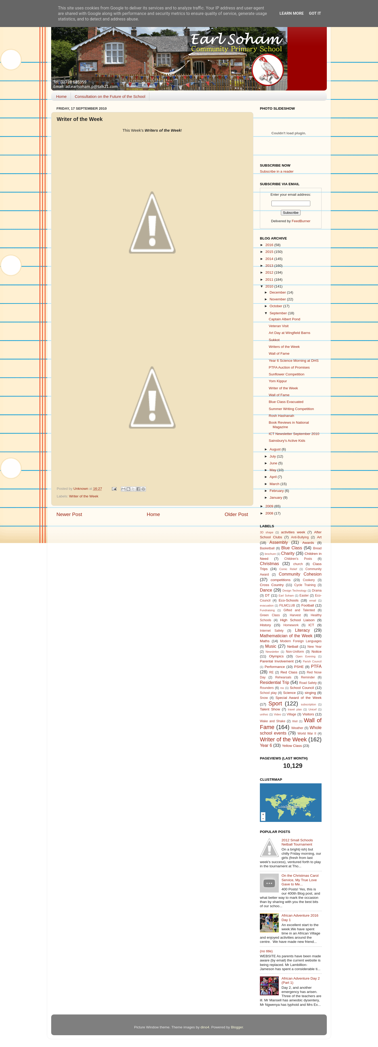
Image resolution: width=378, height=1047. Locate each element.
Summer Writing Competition (291, 409)
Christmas (269, 563)
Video (277, 714)
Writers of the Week (284, 347)
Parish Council (312, 661)
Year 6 (266, 745)
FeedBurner (301, 221)
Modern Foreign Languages (301, 641)
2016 (269, 245)
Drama (317, 590)
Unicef (312, 709)
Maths (265, 641)
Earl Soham (286, 595)
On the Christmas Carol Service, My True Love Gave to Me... (299, 880)
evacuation (267, 605)
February (277, 491)
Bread (317, 548)
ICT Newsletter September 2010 (294, 434)
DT (267, 595)
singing (310, 693)
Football (307, 605)
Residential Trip (274, 682)
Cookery (309, 580)
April (274, 477)
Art (319, 537)
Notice (317, 651)
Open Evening (306, 656)
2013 (269, 266)
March (275, 484)
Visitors (308, 714)
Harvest (295, 615)
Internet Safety (272, 631)
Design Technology (294, 590)
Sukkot (274, 340)
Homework (290, 625)
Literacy (302, 630)
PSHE (299, 667)
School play (268, 693)
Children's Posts (298, 559)
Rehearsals (283, 677)
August (276, 449)
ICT (311, 625)
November (278, 299)
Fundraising (267, 610)
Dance (266, 590)
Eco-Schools (289, 600)
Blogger (237, 1027)
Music (270, 646)
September (279, 313)
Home (61, 96)
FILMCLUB (287, 605)
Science (289, 693)
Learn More (292, 13)
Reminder (308, 677)
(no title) (266, 951)
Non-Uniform (295, 651)
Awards (308, 543)
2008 (269, 513)
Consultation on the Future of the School (110, 96)
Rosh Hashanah (281, 416)
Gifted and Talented (299, 610)
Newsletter (272, 651)
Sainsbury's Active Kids (287, 441)
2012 (269, 272)
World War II (306, 733)
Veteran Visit (279, 326)
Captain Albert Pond (284, 319)
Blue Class (291, 547)
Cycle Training (305, 585)
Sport (275, 703)
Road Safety (308, 683)
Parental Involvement (277, 661)
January (276, 497)
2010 (269, 286)
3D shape (266, 532)
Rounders (267, 688)
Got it (315, 13)
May (273, 470)
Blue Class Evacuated (286, 402)
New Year (314, 647)
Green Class (270, 615)
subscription (308, 704)
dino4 (205, 1027)
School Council (302, 688)
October (276, 306)
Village (291, 714)
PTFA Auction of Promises (289, 367)
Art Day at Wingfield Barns (289, 333)
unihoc (264, 714)
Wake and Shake (272, 721)
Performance (275, 667)
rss (282, 687)
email (312, 600)
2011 (269, 279)
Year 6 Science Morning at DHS (294, 361)
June (274, 463)
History (265, 625)
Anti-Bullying (300, 537)
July (273, 456)
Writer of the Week (83, 496)
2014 (269, 259)
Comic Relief (288, 569)
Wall (295, 721)
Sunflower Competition (286, 374)
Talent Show (270, 709)
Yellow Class (292, 746)
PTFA (316, 666)
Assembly (278, 542)
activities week (293, 532)
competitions (281, 580)
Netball (292, 647)
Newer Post (69, 514)
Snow (264, 698)
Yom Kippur (278, 381)
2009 (269, 506)
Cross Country (272, 585)
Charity (288, 553)
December (278, 292)
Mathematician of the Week (286, 635)
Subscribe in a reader (276, 171)
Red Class (288, 672)
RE (271, 672)
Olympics (276, 656)
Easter (304, 595)
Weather (297, 728)
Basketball (267, 548)
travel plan (295, 709)
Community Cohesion (300, 574)
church (298, 564)
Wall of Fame (279, 353)
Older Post (236, 514)
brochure (270, 553)
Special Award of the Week (298, 698)
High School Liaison (297, 620)
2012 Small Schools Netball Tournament (297, 842)
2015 (269, 252)
